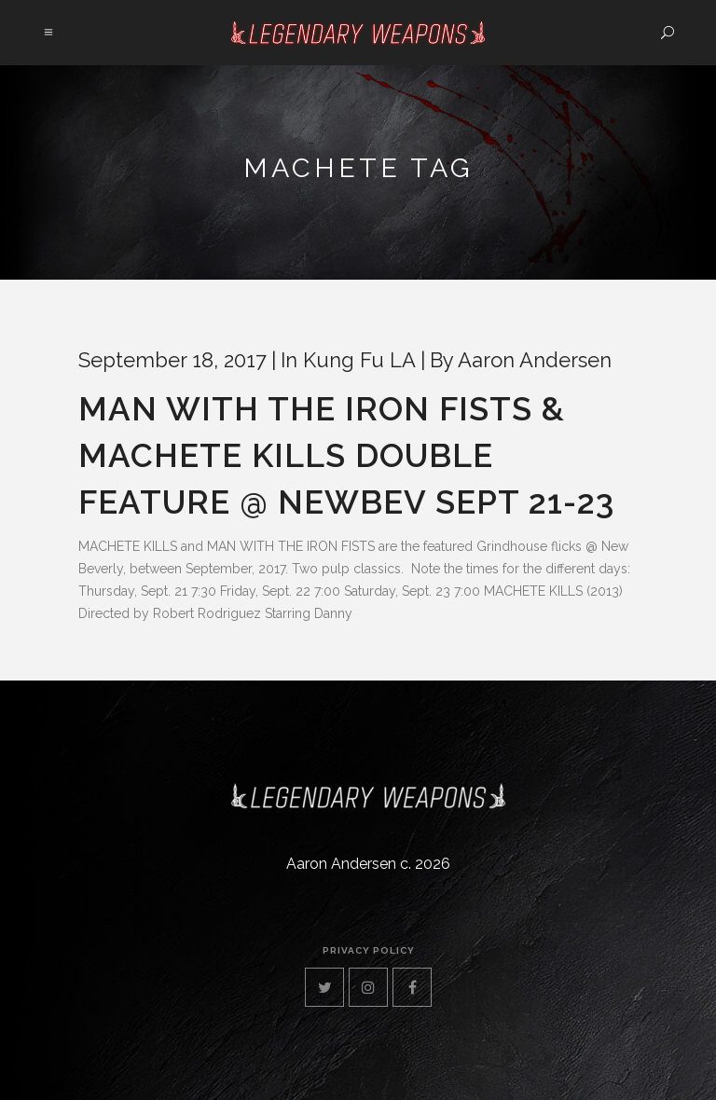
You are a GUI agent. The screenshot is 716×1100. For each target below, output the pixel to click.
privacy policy (369, 950)
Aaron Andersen (535, 360)
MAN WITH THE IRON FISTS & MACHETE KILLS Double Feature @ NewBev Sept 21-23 (346, 455)
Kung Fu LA (359, 360)
